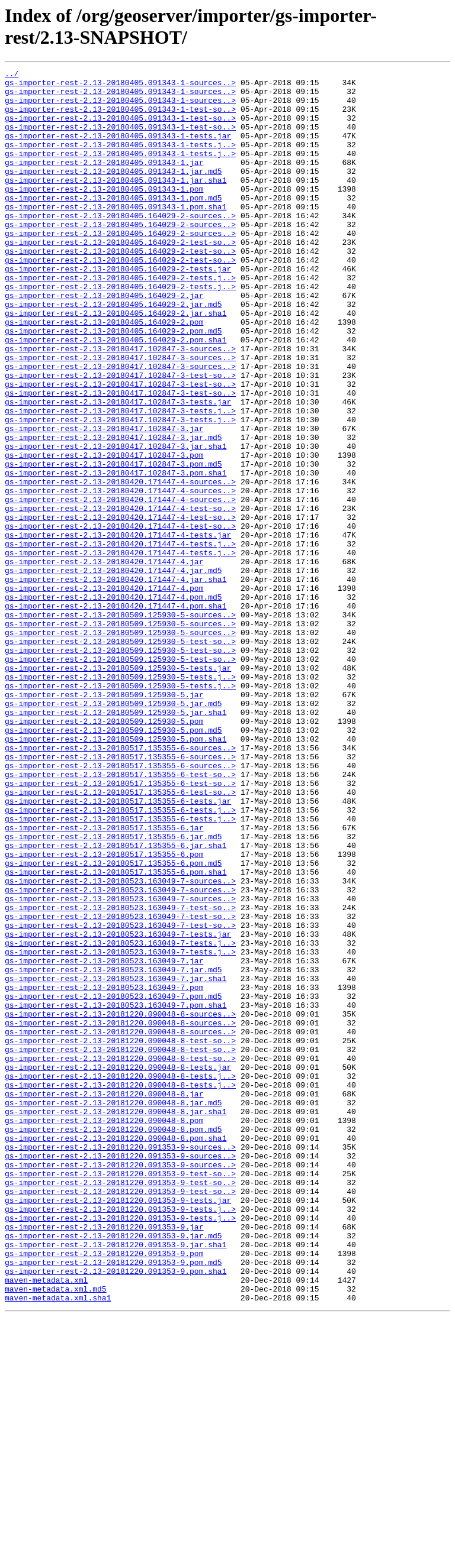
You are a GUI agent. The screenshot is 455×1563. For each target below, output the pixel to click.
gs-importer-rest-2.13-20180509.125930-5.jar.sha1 (115, 841)
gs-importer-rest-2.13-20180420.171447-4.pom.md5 (113, 703)
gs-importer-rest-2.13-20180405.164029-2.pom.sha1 (115, 394)
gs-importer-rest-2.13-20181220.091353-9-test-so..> (120, 1395)
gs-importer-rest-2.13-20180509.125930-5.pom (104, 852)
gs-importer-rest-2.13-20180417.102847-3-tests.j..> (120, 479)
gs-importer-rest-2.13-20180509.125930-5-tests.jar (118, 788)
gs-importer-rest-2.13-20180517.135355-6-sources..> (120, 884)
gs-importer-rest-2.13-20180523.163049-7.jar (104, 1139)
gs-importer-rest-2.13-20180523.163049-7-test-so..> (120, 1075)
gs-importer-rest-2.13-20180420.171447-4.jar (104, 660)
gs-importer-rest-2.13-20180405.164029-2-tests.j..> (120, 320)
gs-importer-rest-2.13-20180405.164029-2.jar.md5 (113, 352)
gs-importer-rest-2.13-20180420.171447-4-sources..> (120, 564)
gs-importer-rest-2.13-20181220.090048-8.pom (104, 1331)
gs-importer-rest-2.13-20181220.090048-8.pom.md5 (113, 1342)
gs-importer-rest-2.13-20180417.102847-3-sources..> (120, 405)
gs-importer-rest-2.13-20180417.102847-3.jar (104, 501)
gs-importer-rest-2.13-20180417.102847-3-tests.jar (118, 469)
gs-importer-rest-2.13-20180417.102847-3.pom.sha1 (115, 554)
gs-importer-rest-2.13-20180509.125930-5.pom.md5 (113, 862)
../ (11, 75)
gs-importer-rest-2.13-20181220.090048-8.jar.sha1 (115, 1320)
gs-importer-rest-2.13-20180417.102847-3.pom (104, 533)
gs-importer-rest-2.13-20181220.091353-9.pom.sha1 (115, 1512)
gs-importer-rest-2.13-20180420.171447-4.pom (104, 692)
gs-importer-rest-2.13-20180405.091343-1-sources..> (120, 85)
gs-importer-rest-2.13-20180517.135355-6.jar (104, 980)
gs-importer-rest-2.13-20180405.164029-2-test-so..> (120, 277)
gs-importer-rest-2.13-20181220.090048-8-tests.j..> (120, 1278)
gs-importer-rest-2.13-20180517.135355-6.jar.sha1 (115, 1001)
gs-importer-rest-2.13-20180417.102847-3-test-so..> (120, 437)
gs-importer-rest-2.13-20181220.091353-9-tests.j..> (120, 1437)
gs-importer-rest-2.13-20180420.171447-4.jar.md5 (113, 671)
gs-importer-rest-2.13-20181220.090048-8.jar (104, 1299)
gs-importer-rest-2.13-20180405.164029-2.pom (104, 373)
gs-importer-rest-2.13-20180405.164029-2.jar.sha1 (115, 362)
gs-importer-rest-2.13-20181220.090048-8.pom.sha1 (115, 1352)
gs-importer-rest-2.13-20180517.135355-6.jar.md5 (113, 990)
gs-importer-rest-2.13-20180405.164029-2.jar (104, 341)
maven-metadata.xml (46, 1522)
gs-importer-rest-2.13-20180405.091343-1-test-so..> (120, 117)
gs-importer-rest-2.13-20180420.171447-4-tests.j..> (120, 639)
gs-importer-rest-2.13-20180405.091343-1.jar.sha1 (115, 203)
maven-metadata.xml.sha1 (58, 1544)
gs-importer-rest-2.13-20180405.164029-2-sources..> (120, 245)
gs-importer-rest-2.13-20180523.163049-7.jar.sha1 (115, 1161)
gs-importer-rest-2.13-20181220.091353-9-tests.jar (118, 1427)
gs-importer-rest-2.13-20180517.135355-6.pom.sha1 (115, 1033)
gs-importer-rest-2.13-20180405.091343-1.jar (104, 181)
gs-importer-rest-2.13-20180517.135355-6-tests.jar (118, 948)
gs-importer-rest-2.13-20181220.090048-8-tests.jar (118, 1267)
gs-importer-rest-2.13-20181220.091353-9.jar (104, 1459)
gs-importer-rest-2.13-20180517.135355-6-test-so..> (120, 916)
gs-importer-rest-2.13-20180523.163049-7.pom (104, 1171)
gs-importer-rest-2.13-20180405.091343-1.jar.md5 (113, 192)
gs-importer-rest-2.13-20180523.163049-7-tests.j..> (120, 1118)
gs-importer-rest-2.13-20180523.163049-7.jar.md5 (113, 1150)
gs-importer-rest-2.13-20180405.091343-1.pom (104, 213)
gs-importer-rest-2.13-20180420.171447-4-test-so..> (120, 596)
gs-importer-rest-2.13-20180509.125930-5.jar (104, 820)
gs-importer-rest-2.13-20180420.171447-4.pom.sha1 (115, 713)
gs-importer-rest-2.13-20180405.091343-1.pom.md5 (113, 224)
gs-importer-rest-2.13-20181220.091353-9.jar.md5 (113, 1469)
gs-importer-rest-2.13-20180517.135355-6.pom (104, 1012)
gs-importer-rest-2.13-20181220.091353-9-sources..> (120, 1363)
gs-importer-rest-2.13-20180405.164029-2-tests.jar (118, 309)
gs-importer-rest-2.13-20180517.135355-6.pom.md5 (113, 1022)
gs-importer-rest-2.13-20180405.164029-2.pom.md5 (113, 383)
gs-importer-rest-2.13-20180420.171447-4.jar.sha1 (115, 682)
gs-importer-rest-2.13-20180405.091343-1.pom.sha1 (115, 234)
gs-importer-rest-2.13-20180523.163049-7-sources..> (120, 1043)
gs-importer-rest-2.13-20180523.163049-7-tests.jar (118, 1107)
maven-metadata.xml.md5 (56, 1533)
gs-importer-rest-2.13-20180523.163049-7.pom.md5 (113, 1182)
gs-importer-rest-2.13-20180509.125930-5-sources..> (120, 724)
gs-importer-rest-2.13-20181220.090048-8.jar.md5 (113, 1310)
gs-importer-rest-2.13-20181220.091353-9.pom (104, 1491)
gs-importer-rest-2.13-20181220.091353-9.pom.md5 (113, 1501)
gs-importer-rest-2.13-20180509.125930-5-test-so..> (120, 756)
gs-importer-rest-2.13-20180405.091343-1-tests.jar (118, 149)
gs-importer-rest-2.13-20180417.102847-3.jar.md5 (113, 511)
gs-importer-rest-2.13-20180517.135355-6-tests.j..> (120, 958)
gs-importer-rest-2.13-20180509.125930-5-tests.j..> (120, 799)
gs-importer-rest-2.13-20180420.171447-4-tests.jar (118, 628)
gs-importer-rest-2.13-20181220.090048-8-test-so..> (120, 1235)
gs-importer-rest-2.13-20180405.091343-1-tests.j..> (120, 160)
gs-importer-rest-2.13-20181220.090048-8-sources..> (120, 1203)
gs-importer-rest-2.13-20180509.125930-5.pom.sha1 (115, 873)
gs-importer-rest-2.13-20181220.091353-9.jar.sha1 (115, 1480)
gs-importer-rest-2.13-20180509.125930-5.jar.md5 (113, 831)
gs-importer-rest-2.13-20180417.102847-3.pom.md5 (113, 543)
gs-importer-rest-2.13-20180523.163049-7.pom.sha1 (115, 1192)
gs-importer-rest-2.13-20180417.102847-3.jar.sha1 (115, 522)
